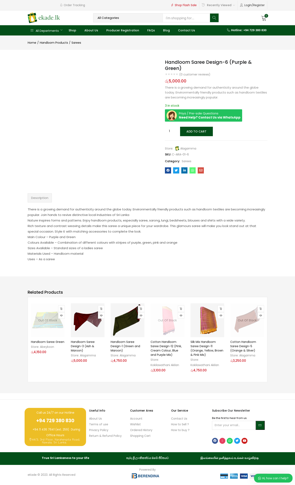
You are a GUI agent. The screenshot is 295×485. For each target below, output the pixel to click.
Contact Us (186, 30)
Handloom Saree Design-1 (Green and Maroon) (125, 346)
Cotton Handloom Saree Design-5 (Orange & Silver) (243, 346)
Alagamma (188, 148)
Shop (72, 30)
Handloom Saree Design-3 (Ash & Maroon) (83, 346)
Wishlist (135, 424)
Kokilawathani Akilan (165, 365)
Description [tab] (39, 198)
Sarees (76, 43)
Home (32, 43)
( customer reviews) (194, 74)
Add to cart (196, 131)
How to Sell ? (180, 424)
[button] (264, 17)
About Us (91, 30)
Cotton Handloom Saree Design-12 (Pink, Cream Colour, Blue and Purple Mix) (166, 348)
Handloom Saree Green (47, 342)
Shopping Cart (140, 436)
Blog (166, 30)
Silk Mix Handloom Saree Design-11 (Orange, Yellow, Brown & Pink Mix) (207, 348)
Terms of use (98, 424)
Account (136, 419)
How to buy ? (180, 430)
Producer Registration (122, 30)
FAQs (151, 30)
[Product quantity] (169, 131)
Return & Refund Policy (105, 436)
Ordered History (141, 430)
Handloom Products (54, 43)
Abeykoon (47, 347)
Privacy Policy (98, 430)
